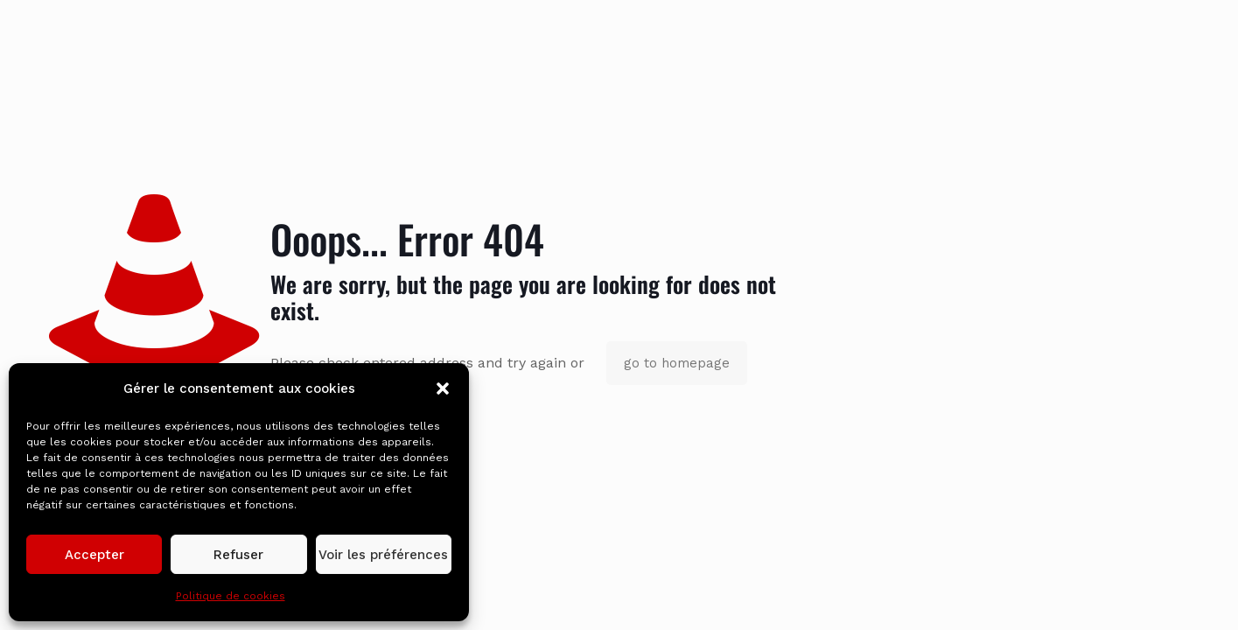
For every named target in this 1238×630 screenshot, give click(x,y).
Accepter (94, 555)
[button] (442, 388)
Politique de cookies (230, 596)
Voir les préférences (383, 555)
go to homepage (677, 363)
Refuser (238, 555)
